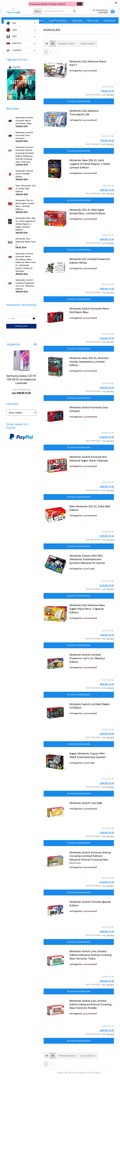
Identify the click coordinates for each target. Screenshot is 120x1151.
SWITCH (13, 50)
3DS (11, 43)
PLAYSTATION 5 (58, 20)
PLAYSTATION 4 (35, 20)
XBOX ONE (93, 20)
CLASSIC (13, 56)
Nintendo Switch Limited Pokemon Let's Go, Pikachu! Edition (87, 665)
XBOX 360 (76, 20)
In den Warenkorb (78, 108)
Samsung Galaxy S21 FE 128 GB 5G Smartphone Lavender (21, 386)
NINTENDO (109, 20)
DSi (11, 29)
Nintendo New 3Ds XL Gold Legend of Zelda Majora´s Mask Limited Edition (89, 170)
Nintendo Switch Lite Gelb (85, 809)
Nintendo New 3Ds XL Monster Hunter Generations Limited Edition (89, 368)
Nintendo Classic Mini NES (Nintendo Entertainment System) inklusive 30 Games (87, 566)
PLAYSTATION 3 (13, 20)
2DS (11, 36)
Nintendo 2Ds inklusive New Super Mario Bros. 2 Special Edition (87, 615)
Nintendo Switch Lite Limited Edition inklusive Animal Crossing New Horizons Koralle (90, 1011)
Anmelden (21, 332)
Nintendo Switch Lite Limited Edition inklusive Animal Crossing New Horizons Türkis (90, 961)
